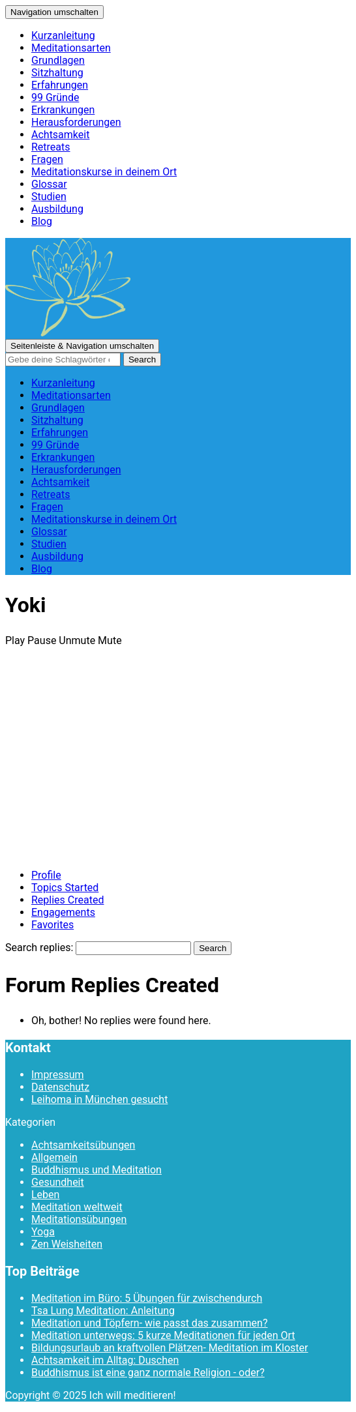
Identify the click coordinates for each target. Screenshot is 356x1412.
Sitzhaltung (57, 72)
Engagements (63, 912)
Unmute (77, 640)
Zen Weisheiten (66, 1244)
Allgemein (54, 1157)
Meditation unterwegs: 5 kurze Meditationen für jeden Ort (163, 1335)
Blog (41, 221)
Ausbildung (57, 209)
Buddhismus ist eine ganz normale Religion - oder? (148, 1372)
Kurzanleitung (63, 35)
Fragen (47, 159)
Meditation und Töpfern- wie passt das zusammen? (149, 1323)
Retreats (50, 147)
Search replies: (39, 947)
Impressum (57, 1074)
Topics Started (64, 887)
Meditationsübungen (78, 1219)
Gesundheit (57, 1182)
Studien (49, 196)
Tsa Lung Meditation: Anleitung (103, 1310)
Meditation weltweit (77, 1207)
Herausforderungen (76, 122)
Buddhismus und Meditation (96, 1170)
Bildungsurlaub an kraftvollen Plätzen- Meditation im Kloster (169, 1348)
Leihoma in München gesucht (99, 1099)
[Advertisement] (178, 767)
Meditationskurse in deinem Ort (104, 172)
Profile (46, 875)
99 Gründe (55, 97)
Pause (41, 640)
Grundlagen (58, 60)
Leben (45, 1194)
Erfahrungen (59, 85)
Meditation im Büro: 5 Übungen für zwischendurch (146, 1298)
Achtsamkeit (60, 134)
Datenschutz (60, 1087)
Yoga (43, 1232)
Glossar (49, 184)
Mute (110, 640)
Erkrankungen (63, 110)
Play (15, 640)
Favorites (52, 925)
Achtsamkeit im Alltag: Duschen (105, 1360)
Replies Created (67, 900)
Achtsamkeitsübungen (83, 1145)
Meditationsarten (71, 48)
